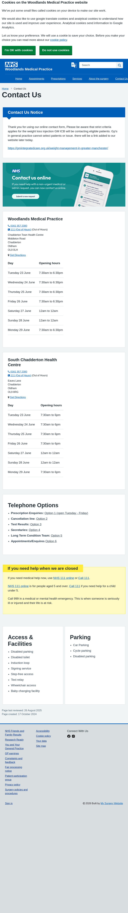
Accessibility (43, 731)
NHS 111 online (63, 577)
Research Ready (14, 739)
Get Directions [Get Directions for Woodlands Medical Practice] (18, 255)
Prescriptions (58, 78)
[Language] (74, 65)
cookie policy (58, 39)
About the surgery (98, 78)
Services (77, 78)
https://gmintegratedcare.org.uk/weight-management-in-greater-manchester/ (58, 148)
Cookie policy (43, 736)
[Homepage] (37, 66)
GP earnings (12, 753)
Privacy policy (12, 784)
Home (18, 78)
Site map (41, 746)
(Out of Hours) (40, 229)
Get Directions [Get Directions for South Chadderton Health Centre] (18, 397)
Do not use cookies (55, 50)
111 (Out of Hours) (19, 229)
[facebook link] (69, 736)
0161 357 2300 (17, 226)
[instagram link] (73, 736)
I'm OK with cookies (19, 50)
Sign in (9, 803)
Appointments (36, 78)
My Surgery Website (112, 803)
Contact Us (121, 78)
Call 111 (83, 577)
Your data (41, 741)
